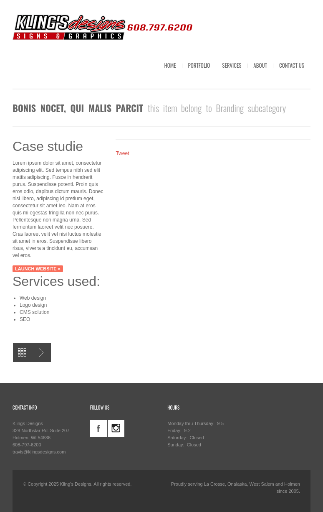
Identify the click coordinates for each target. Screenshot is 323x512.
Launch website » (38, 268)
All (22, 352)
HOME (170, 65)
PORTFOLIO (199, 65)
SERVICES (231, 65)
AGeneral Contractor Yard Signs (41, 352)
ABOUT (260, 65)
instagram (116, 428)
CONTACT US (291, 65)
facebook (98, 428)
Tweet (122, 153)
